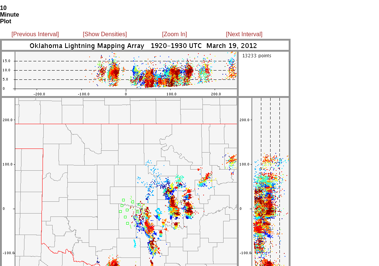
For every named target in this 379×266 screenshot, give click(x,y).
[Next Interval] (244, 34)
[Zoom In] (174, 34)
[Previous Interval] (35, 34)
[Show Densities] (105, 34)
